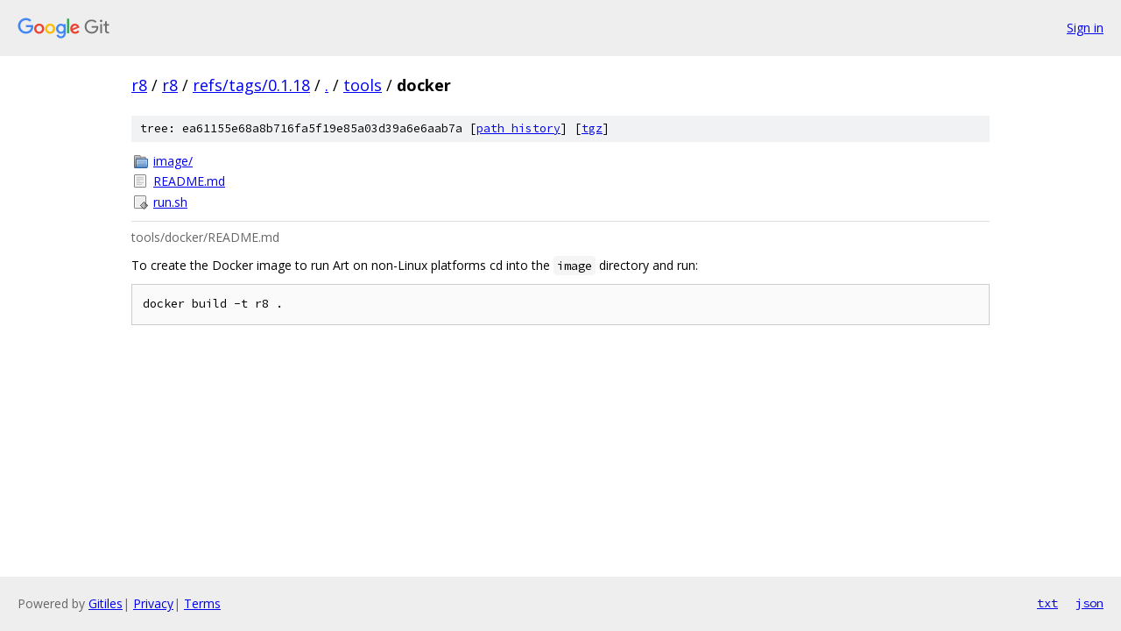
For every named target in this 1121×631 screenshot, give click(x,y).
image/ (173, 160)
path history (518, 128)
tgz (592, 128)
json (1089, 603)
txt (1047, 603)
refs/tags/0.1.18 (251, 85)
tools (362, 85)
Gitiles (105, 603)
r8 (139, 85)
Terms (202, 603)
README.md (189, 181)
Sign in (1085, 27)
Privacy (153, 603)
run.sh (170, 202)
